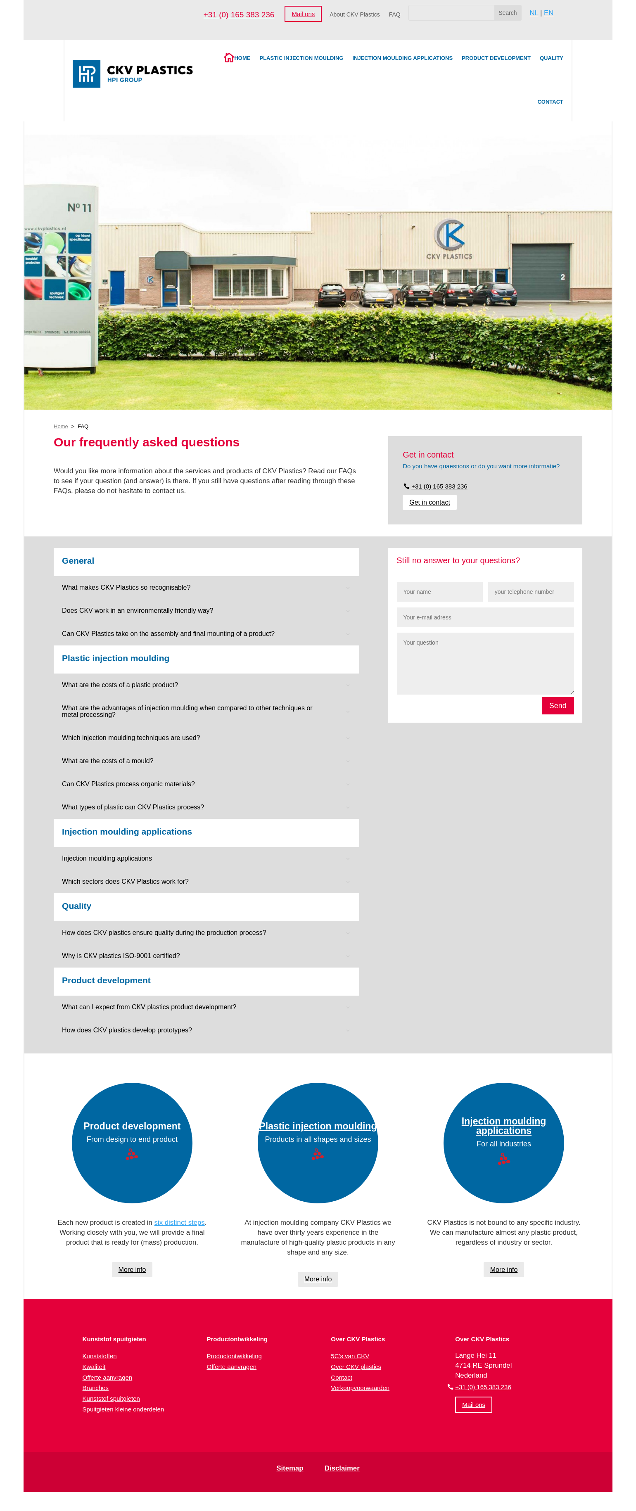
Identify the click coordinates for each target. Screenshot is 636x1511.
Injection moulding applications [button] (127, 831)
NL (534, 13)
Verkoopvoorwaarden (360, 1387)
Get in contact (429, 502)
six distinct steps (179, 1222)
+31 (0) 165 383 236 (239, 14)
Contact (550, 102)
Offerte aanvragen (108, 1377)
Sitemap (289, 1468)
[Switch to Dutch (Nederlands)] (300, 1500)
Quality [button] (76, 906)
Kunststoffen (100, 1355)
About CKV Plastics (355, 15)
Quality (551, 58)
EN (548, 13)
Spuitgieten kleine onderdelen (123, 1409)
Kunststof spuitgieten (111, 1398)
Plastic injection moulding (301, 58)
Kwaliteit (94, 1366)
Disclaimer (342, 1468)
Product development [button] (106, 980)
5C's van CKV (350, 1355)
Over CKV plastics (356, 1366)
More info (132, 1269)
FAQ (395, 15)
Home (242, 58)
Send (558, 706)
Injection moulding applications (402, 58)
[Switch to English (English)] (352, 1500)
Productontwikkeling (233, 1355)
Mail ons (303, 13)
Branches (96, 1387)
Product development (496, 58)
